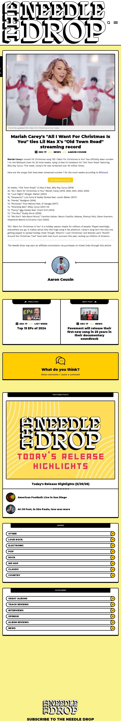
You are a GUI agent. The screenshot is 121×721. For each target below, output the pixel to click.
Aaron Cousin (77, 152)
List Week (41, 324)
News (57, 152)
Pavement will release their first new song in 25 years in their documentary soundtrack (89, 333)
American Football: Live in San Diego (42, 497)
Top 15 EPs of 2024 (31, 328)
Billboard (103, 172)
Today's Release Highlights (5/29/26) (60, 484)
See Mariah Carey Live (60, 180)
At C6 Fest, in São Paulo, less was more (44, 509)
